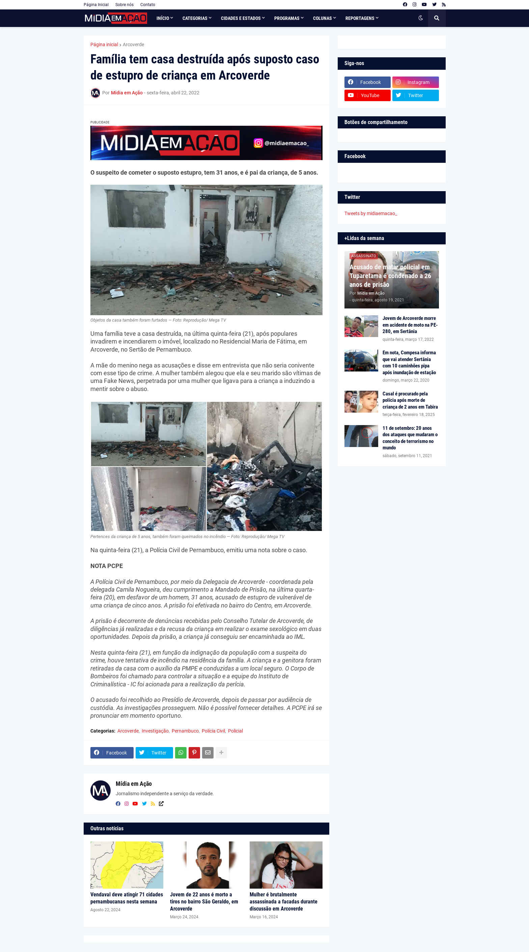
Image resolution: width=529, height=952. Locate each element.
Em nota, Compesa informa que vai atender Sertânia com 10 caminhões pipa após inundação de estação (409, 363)
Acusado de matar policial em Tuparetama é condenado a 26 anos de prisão (390, 276)
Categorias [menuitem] (195, 18)
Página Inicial (96, 4)
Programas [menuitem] (287, 18)
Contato (147, 4)
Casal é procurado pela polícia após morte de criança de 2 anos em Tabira (410, 400)
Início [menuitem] (163, 18)
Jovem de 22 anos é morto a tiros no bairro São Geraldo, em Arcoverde (204, 901)
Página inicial (104, 44)
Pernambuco (185, 730)
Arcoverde (133, 44)
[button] (420, 18)
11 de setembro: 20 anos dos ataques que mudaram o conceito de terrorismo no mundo (410, 438)
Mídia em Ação (134, 783)
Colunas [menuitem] (322, 18)
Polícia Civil (213, 730)
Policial (235, 730)
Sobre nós (124, 4)
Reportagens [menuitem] (359, 18)
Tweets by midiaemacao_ (370, 213)
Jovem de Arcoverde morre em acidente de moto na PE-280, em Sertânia (410, 324)
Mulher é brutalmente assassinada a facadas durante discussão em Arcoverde (283, 901)
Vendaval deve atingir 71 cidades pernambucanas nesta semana (126, 898)
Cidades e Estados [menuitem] (241, 18)
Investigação (155, 730)
